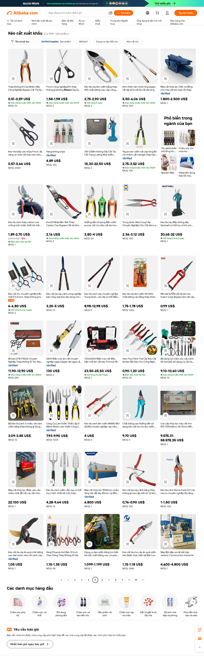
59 (136, 580)
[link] (199, 629)
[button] (110, 13)
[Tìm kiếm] (123, 13)
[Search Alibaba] (77, 13)
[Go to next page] (143, 580)
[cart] (157, 13)
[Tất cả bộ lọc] (20, 41)
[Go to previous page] (61, 580)
